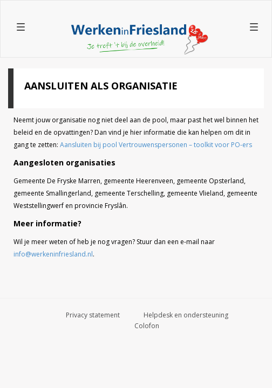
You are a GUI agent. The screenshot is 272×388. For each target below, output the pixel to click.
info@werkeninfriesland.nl (53, 254)
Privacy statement (93, 315)
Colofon (146, 325)
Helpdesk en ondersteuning (186, 315)
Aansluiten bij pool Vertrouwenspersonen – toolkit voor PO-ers (156, 144)
